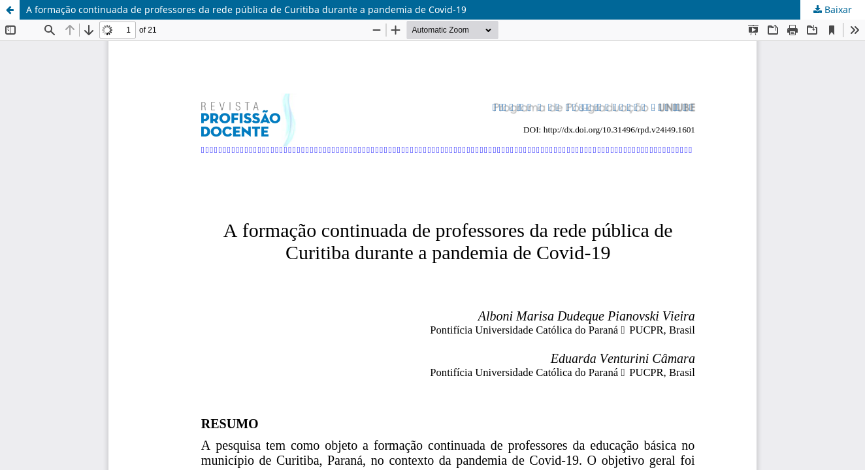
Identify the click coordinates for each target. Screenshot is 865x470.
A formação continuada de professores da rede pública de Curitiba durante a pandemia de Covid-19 (246, 9)
